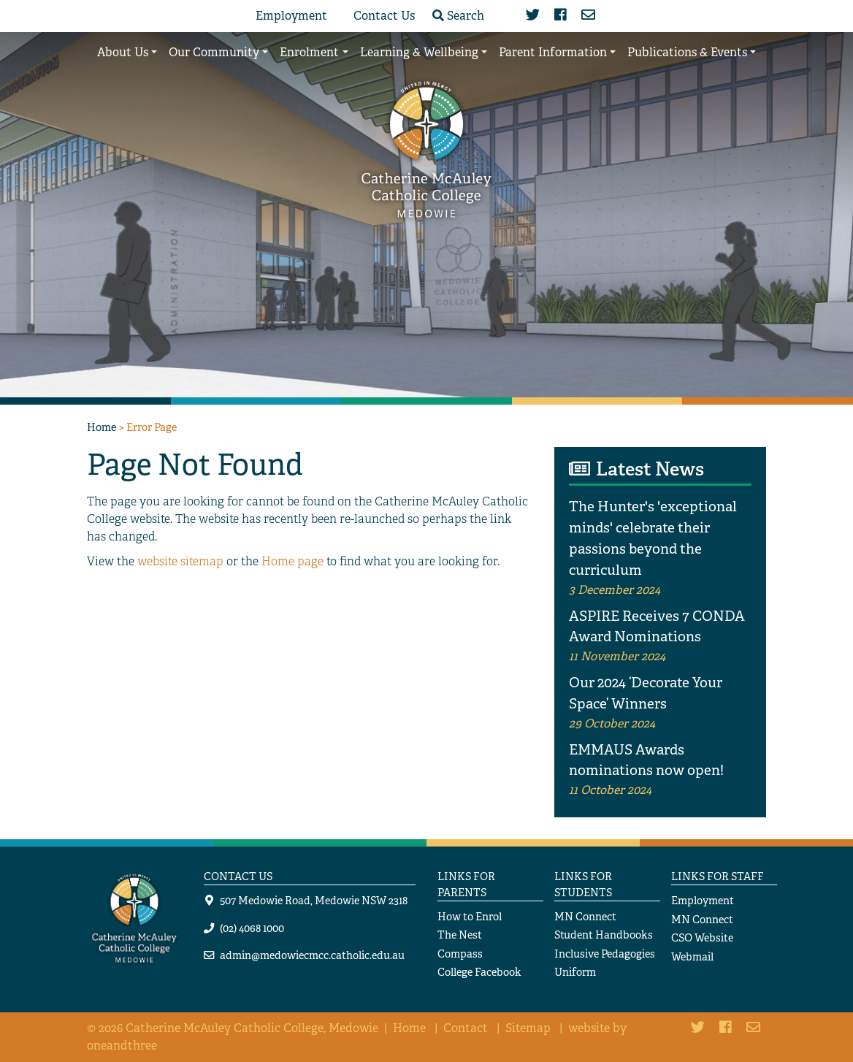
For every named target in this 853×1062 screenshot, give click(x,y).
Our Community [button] (214, 52)
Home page (292, 561)
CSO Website (702, 937)
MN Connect (585, 916)
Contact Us (384, 15)
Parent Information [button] (553, 52)
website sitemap (180, 561)
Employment (291, 15)
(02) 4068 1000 (252, 928)
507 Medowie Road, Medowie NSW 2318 (314, 900)
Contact (465, 1028)
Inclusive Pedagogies (604, 953)
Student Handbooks (603, 934)
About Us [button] (122, 52)
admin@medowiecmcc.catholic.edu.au (312, 955)
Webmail (692, 956)
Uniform (575, 972)
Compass (460, 953)
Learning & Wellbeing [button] (419, 52)
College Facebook (479, 972)
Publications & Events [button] (687, 52)
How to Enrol (469, 916)
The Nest (459, 934)
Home (101, 427)
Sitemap (528, 1028)
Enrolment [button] (309, 52)
